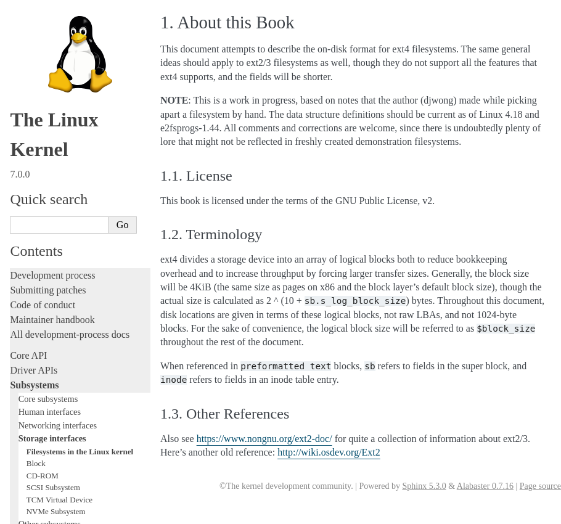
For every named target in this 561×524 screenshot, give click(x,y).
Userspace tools (41, 350)
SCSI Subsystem (53, 94)
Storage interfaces (52, 46)
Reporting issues (42, 335)
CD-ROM (43, 83)
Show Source (36, 512)
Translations (34, 463)
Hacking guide (39, 225)
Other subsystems (49, 131)
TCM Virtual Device (59, 107)
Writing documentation (55, 181)
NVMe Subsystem (56, 118)
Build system (36, 320)
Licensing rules (40, 166)
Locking (26, 145)
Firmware (29, 385)
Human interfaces (49, 19)
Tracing (25, 240)
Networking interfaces (57, 33)
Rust (19, 284)
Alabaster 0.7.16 (485, 486)
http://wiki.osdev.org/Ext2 (328, 452)
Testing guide (36, 210)
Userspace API (39, 364)
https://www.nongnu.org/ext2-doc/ (264, 438)
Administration (40, 305)
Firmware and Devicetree (60, 400)
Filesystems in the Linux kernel (80, 58)
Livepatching (36, 269)
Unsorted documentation (58, 442)
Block (36, 70)
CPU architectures (46, 421)
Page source (540, 486)
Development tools (47, 195)
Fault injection (38, 255)
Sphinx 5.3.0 (424, 486)
